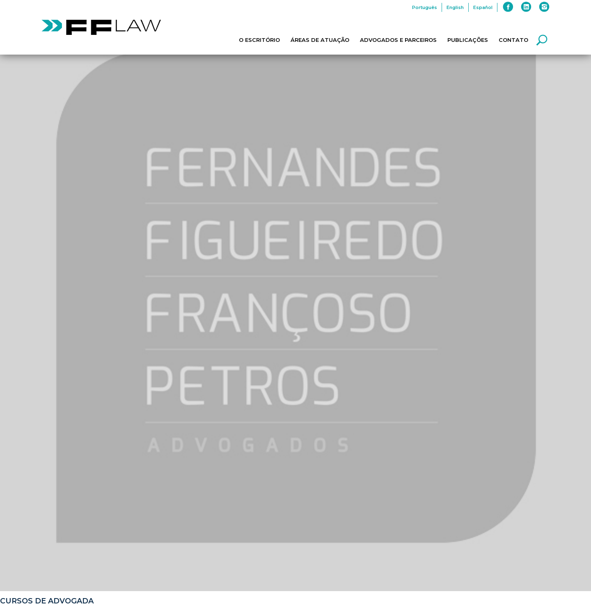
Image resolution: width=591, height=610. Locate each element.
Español (482, 7)
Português (424, 7)
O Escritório (259, 40)
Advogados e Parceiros (398, 40)
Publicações (467, 40)
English (455, 7)
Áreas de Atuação (320, 40)
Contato (513, 40)
